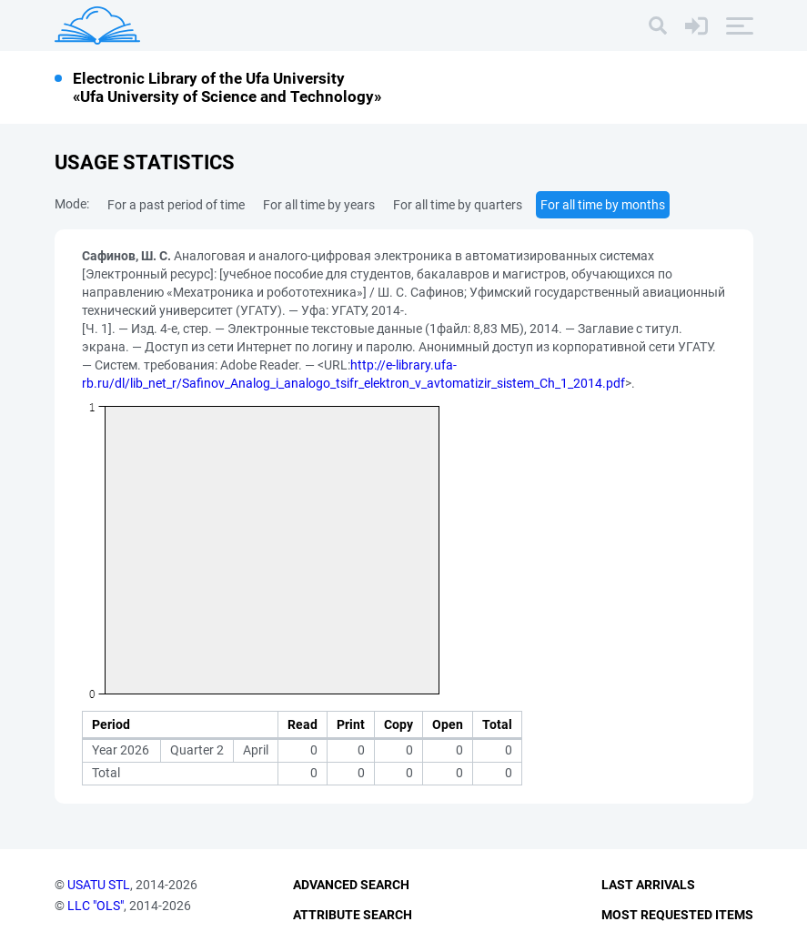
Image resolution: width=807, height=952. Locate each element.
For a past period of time (176, 204)
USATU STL (98, 884)
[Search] (658, 25)
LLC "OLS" (95, 905)
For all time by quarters (457, 204)
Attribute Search (352, 914)
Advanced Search (351, 884)
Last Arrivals (648, 884)
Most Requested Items (677, 914)
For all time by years (319, 204)
